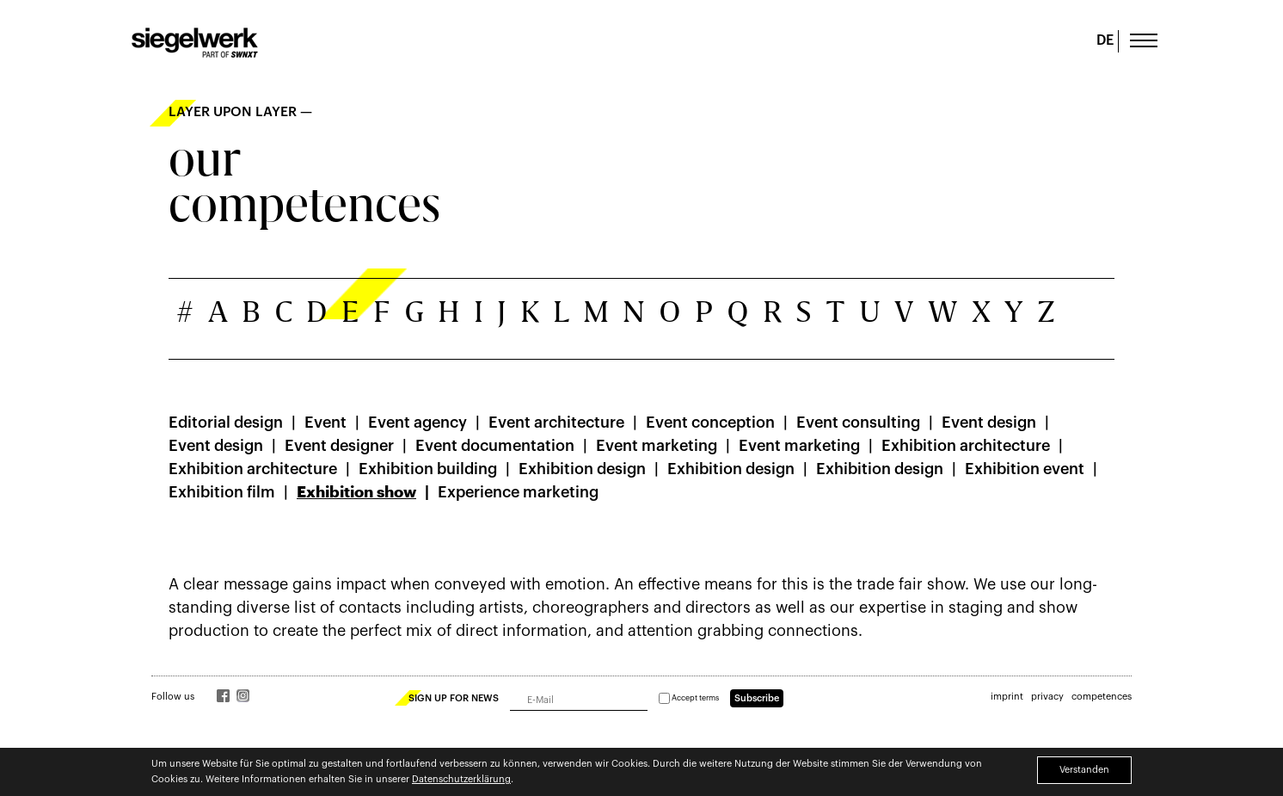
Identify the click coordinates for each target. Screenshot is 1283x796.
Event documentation (494, 446)
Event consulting (858, 422)
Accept (689, 698)
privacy (1047, 696)
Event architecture (556, 422)
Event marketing (656, 446)
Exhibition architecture (965, 446)
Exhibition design (582, 469)
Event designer (339, 446)
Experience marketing (518, 492)
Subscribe (756, 698)
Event (325, 422)
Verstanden (1084, 769)
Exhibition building (428, 469)
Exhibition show (356, 492)
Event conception (710, 422)
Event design (989, 422)
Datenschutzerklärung (461, 779)
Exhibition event (1024, 469)
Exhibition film (222, 492)
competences (1101, 696)
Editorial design (226, 422)
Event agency (417, 422)
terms (709, 698)
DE (1105, 40)
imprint (1007, 696)
